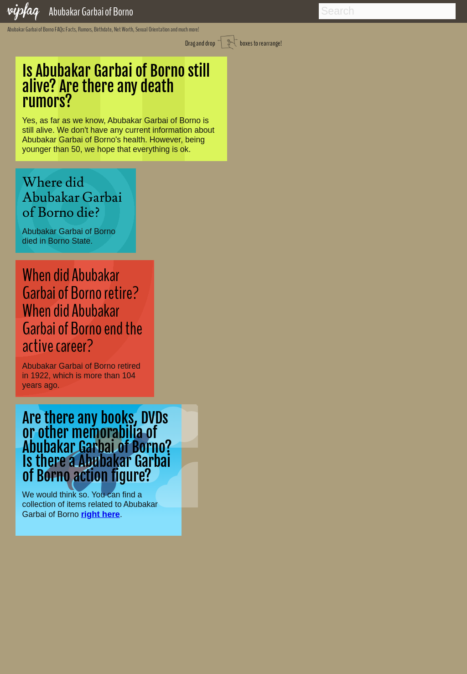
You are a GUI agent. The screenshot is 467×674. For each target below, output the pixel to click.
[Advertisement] (234, 608)
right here (100, 514)
